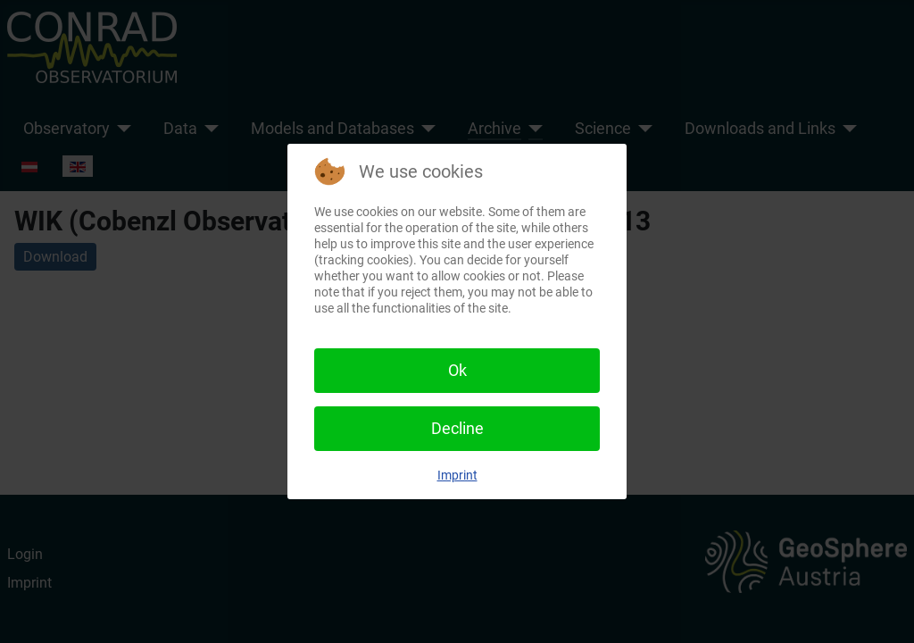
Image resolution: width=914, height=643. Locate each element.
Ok (457, 370)
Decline (457, 428)
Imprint (457, 475)
